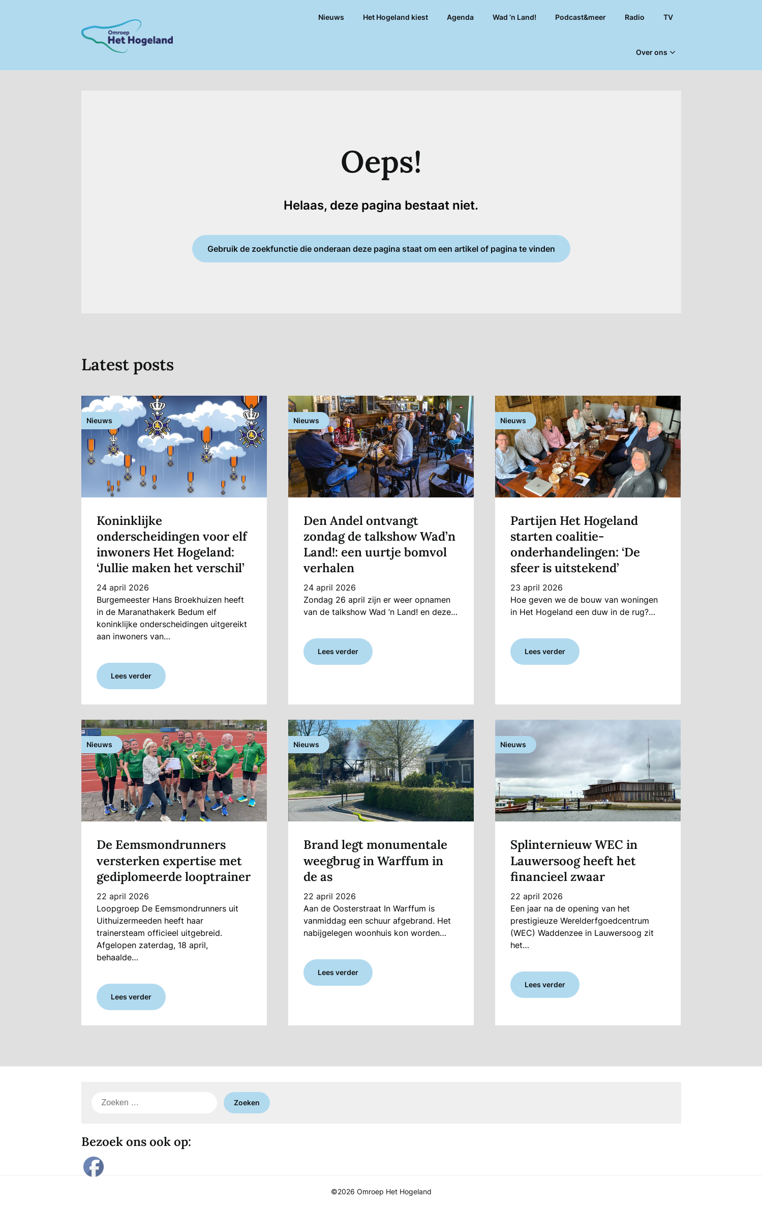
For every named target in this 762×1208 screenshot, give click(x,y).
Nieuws (331, 17)
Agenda (460, 17)
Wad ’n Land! (514, 17)
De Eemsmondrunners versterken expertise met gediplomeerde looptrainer (174, 860)
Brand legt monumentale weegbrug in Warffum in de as (375, 860)
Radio (635, 17)
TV (668, 17)
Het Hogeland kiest (395, 17)
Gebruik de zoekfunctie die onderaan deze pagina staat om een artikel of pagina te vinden (381, 249)
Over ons (651, 52)
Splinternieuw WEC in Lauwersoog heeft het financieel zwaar (573, 860)
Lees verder (131, 675)
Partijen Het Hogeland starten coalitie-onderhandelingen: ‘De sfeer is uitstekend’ (575, 544)
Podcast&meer (580, 17)
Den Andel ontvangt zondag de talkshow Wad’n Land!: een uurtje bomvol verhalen (379, 544)
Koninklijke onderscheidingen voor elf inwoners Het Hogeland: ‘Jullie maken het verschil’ (172, 544)
